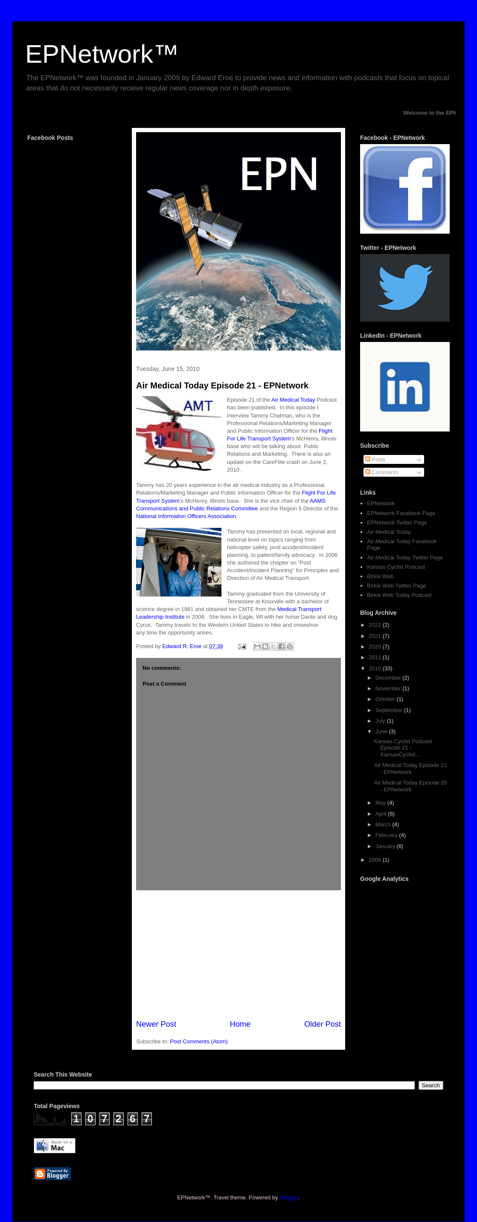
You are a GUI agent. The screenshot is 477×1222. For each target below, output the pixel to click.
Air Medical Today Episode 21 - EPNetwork (222, 385)
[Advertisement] (238, 954)
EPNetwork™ (102, 54)
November (389, 688)
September (389, 710)
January (386, 846)
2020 (376, 646)
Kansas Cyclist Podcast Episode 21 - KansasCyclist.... (403, 748)
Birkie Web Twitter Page (396, 585)
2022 (376, 625)
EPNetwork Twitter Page (397, 522)
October (386, 699)
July (381, 721)
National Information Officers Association (186, 516)
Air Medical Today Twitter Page (405, 557)
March (384, 824)
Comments (381, 472)
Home (240, 1024)
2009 (376, 860)
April (381, 814)
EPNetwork (381, 503)
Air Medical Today (293, 400)
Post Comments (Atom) (199, 1041)
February (387, 835)
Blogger (288, 1197)
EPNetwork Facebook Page (401, 513)
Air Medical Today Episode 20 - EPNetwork (410, 786)
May (381, 802)
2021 (376, 636)
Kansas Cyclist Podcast (396, 567)
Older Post (322, 1024)
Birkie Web (380, 576)
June (382, 731)
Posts (375, 459)
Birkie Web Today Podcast (399, 595)
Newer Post (156, 1024)
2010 (376, 668)
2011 (376, 657)
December (389, 678)
